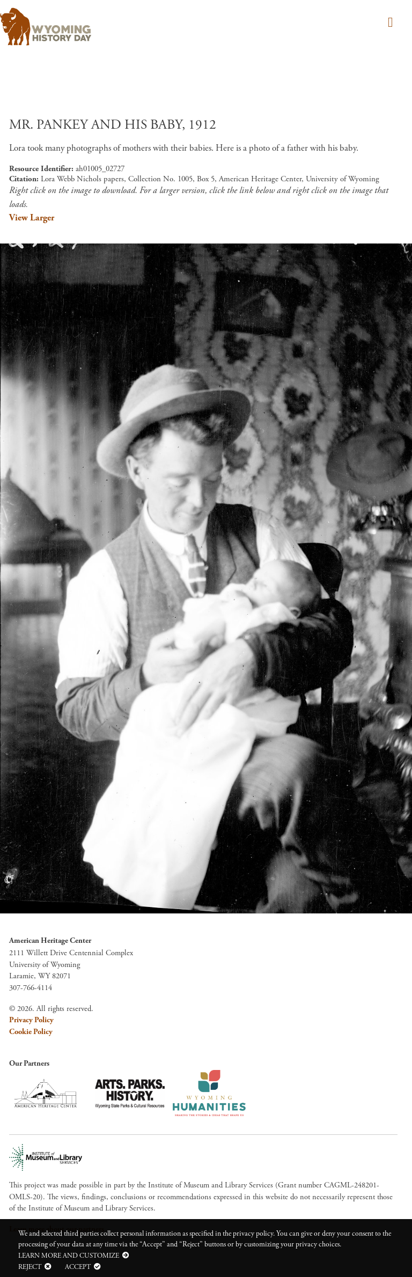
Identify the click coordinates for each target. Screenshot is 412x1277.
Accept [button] (78, 1267)
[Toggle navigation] (389, 23)
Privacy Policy (31, 1020)
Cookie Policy (31, 1032)
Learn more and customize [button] (68, 1255)
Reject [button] (29, 1267)
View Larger (31, 218)
